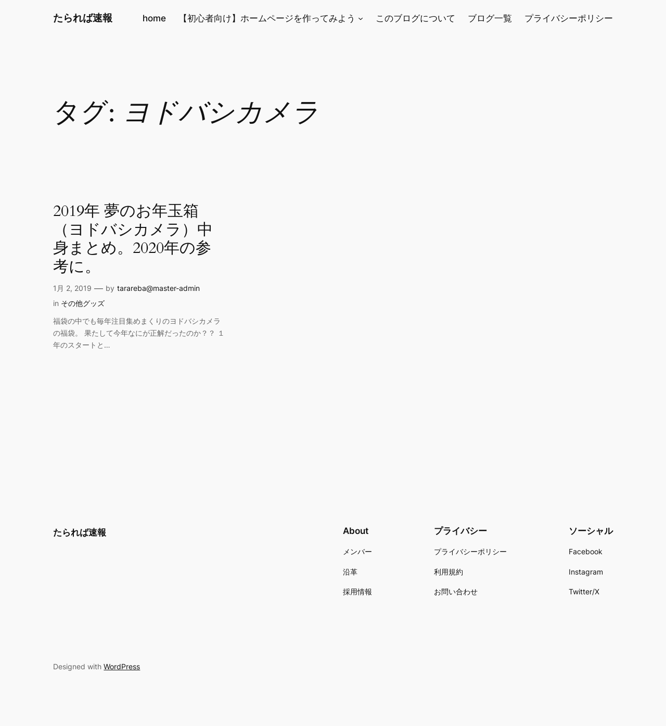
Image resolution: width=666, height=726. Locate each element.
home (154, 18)
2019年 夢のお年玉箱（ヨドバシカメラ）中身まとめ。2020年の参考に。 (133, 239)
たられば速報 (82, 17)
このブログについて (415, 18)
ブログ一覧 (490, 18)
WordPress (122, 666)
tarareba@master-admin (158, 288)
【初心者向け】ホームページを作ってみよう (266, 18)
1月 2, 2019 (72, 288)
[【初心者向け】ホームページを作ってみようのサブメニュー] (360, 18)
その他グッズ (83, 303)
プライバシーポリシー (568, 18)
